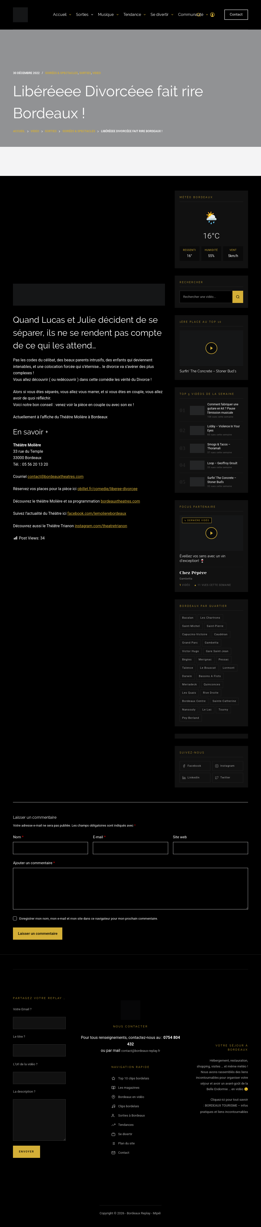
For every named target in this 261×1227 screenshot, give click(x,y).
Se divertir (162, 15)
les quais (189, 692)
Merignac (205, 659)
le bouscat (208, 667)
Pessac (224, 659)
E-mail (99, 837)
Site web (180, 837)
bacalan (188, 617)
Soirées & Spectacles (61, 73)
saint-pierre (215, 626)
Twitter (222, 777)
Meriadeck (189, 684)
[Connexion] (212, 14)
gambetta (211, 642)
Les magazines (125, 1088)
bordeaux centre (194, 701)
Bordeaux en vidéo (127, 1097)
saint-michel (191, 626)
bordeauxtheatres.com (120, 501)
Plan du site (123, 1143)
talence (187, 667)
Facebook (191, 766)
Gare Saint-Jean (217, 651)
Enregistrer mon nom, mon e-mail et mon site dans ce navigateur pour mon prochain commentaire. (88, 918)
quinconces (212, 684)
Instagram (225, 766)
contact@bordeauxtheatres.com (56, 476)
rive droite (211, 692)
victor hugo (190, 651)
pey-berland (190, 718)
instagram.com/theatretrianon (101, 526)
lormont (229, 667)
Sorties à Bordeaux (128, 1116)
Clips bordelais (125, 1106)
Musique (108, 15)
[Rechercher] (198, 15)
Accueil (62, 15)
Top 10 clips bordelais (130, 1078)
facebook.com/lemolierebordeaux (96, 513)
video (96, 73)
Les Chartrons (210, 617)
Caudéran (221, 634)
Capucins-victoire (194, 634)
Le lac (207, 709)
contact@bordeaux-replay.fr (140, 1051)
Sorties (84, 15)
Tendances (122, 1125)
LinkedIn (191, 777)
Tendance (134, 15)
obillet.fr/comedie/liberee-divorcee (107, 488)
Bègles (187, 659)
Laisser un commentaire (37, 933)
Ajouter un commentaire (34, 863)
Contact (236, 14)
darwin (187, 676)
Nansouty (189, 709)
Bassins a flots (210, 676)
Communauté (193, 15)
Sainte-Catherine (224, 701)
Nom (18, 837)
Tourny (223, 709)
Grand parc (190, 642)
